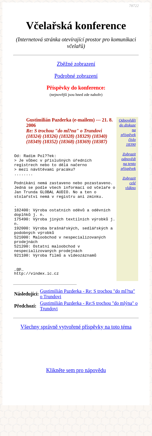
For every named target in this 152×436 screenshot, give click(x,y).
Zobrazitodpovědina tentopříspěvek (128, 161)
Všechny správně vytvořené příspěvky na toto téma (76, 352)
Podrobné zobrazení (76, 76)
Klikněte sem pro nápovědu (76, 396)
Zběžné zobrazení (76, 64)
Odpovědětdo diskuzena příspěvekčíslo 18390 (127, 132)
